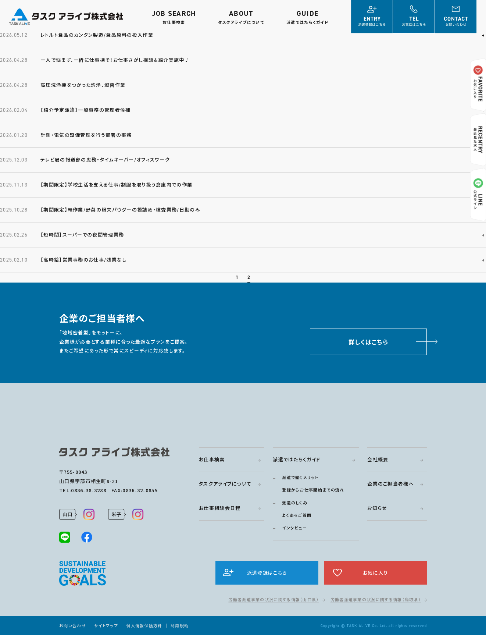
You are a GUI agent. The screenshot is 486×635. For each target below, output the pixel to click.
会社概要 (377, 459)
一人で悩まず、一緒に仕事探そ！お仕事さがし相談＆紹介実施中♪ (115, 59)
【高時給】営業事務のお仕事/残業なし (83, 262)
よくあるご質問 (296, 515)
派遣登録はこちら (267, 572)
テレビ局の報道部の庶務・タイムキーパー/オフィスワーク (105, 159)
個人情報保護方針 (144, 625)
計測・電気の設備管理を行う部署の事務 (86, 134)
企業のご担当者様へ (390, 483)
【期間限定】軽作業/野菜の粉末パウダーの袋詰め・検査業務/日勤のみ (120, 209)
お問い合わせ (72, 625)
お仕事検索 (212, 459)
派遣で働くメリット (300, 477)
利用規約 (180, 625)
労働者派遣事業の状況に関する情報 (273, 599)
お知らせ (377, 507)
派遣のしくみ (294, 502)
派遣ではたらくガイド (296, 459)
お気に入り (375, 572)
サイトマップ (106, 625)
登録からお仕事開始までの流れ (313, 490)
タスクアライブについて (225, 483)
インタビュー (294, 528)
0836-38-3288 (88, 490)
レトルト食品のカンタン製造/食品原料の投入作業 (96, 34)
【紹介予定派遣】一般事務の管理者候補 (85, 109)
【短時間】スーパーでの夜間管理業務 (82, 237)
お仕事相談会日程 (219, 507)
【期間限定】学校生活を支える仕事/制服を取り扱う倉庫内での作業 (116, 184)
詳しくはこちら (368, 344)
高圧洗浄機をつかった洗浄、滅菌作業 (82, 84)
